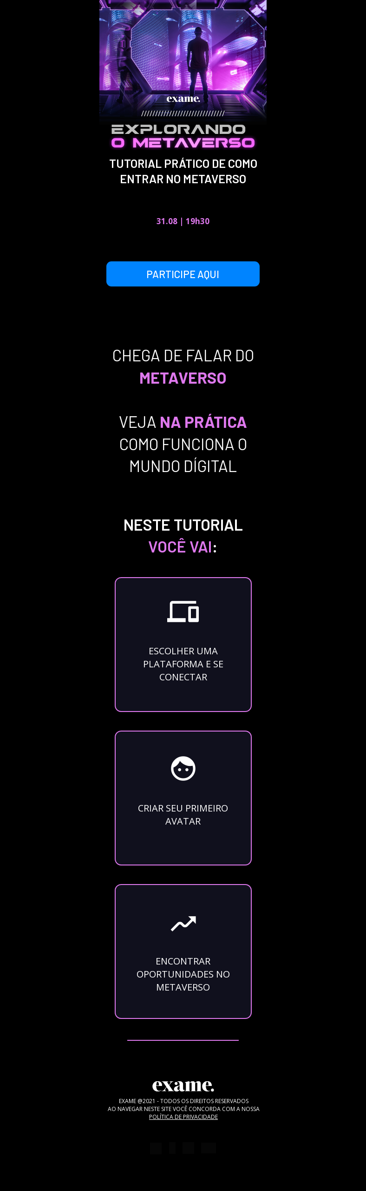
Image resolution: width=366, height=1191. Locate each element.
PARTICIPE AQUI (182, 274)
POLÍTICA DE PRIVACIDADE (183, 1117)
